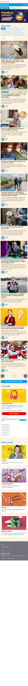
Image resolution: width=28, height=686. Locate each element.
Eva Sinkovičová (6, 430)
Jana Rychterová (6, 429)
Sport (23, 28)
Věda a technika (6, 34)
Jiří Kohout (4, 432)
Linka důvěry (17, 31)
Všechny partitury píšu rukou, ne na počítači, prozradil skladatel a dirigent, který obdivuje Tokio (13, 261)
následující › (25, 376)
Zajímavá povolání (19, 34)
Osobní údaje (15, 555)
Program (13, 8)
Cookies (9, 555)
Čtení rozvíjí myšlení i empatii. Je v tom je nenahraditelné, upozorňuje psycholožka (13, 95)
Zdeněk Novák (5, 435)
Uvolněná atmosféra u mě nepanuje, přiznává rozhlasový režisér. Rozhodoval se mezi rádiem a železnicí (13, 194)
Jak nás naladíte (5, 546)
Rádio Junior (23, 420)
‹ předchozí (2, 376)
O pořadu (6, 386)
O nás (2, 544)
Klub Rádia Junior (7, 403)
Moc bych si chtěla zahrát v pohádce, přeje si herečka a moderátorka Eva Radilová (13, 295)
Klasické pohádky (7, 483)
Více (19, 8)
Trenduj (4, 460)
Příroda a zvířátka (13, 28)
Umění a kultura (6, 31)
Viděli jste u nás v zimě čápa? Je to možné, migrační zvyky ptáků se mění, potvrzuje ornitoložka (12, 61)
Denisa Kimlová (6, 428)
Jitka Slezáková (6, 433)
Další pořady (7, 442)
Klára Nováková (6, 426)
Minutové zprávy (7, 531)
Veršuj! (4, 507)
